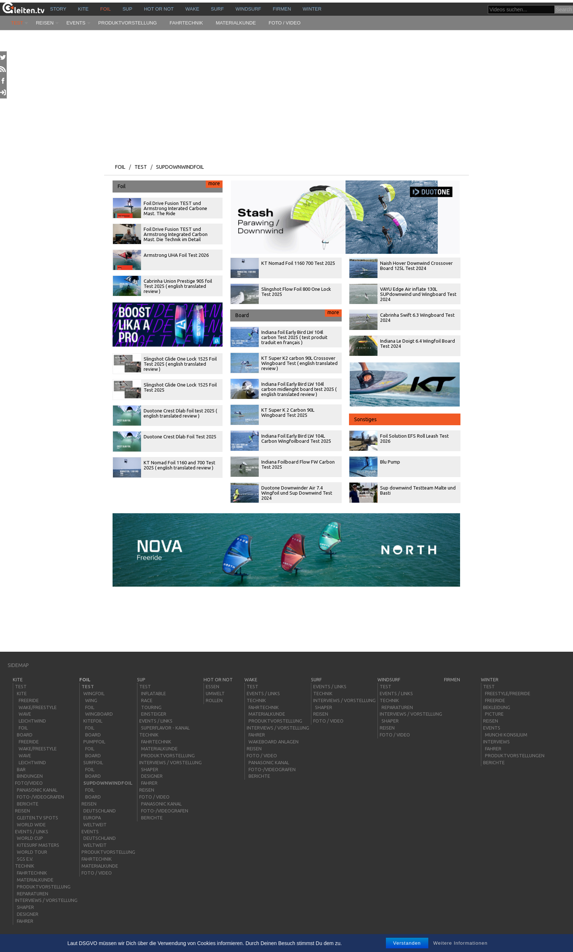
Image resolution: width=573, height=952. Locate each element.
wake (192, 9)
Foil (105, 9)
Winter (312, 9)
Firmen (282, 9)
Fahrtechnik (186, 23)
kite (83, 9)
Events (76, 23)
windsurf (248, 9)
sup (127, 9)
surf (217, 9)
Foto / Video (284, 23)
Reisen (44, 23)
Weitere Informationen (460, 943)
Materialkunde (236, 23)
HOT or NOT (159, 9)
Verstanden (407, 943)
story (58, 9)
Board (288, 313)
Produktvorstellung (127, 23)
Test (17, 23)
